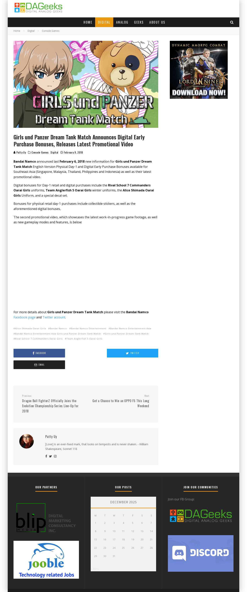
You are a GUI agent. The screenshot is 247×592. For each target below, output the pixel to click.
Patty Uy (20, 152)
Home (88, 22)
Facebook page (25, 317)
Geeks (139, 22)
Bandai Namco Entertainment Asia (130, 328)
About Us (157, 22)
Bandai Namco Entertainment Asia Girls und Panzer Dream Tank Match (58, 333)
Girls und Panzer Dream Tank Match (127, 333)
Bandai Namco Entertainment (88, 328)
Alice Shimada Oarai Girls (30, 328)
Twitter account (53, 317)
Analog (122, 22)
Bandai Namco (58, 328)
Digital (104, 22)
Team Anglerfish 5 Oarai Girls (84, 338)
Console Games (40, 152)
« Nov (95, 557)
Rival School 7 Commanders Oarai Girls (39, 338)
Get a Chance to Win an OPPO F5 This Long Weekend (119, 390)
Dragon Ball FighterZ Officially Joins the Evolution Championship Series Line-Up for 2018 (52, 392)
